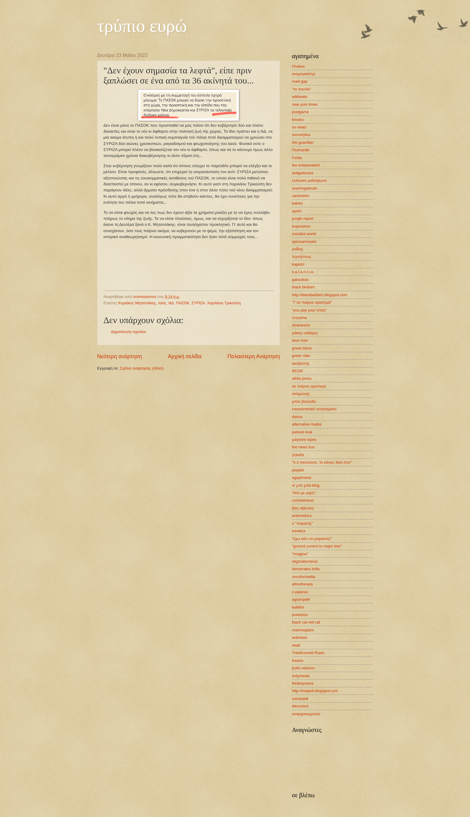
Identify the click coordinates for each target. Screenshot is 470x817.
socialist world (304, 234)
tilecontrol (300, 706)
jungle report (303, 218)
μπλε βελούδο (304, 401)
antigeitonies (303, 173)
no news (299, 127)
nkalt (296, 645)
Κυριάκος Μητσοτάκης (137, 303)
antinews (299, 637)
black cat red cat (306, 622)
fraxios (297, 660)
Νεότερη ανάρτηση (119, 356)
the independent (306, 165)
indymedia (301, 676)
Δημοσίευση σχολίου (128, 331)
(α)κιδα (298, 455)
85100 (297, 371)
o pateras (300, 592)
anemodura (301, 515)
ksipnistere (301, 226)
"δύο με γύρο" (304, 493)
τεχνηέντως (301, 256)
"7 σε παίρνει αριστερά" (312, 302)
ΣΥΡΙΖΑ (198, 303)
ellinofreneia (302, 584)
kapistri (298, 264)
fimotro (298, 119)
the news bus (303, 447)
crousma (299, 317)
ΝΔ (171, 303)
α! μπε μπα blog (306, 485)
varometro (300, 195)
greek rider (301, 355)
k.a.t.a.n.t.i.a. (303, 272)
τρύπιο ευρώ (142, 26)
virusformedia (303, 576)
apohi (297, 211)
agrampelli (301, 599)
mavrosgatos (303, 630)
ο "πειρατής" (302, 523)
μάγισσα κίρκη (304, 439)
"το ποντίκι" (301, 89)
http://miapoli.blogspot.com (315, 691)
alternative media (306, 424)
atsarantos (301, 325)
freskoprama (303, 683)
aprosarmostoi (304, 241)
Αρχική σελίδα (184, 356)
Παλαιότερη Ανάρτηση (254, 356)
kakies (297, 203)
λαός (162, 303)
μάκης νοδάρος (305, 333)
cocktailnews (303, 500)
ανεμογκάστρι (303, 74)
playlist (298, 470)
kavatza (298, 531)
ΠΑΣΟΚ (182, 303)
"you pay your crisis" (309, 310)
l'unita (297, 157)
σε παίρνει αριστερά (309, 386)
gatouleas (300, 279)
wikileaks (300, 96)
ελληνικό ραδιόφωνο (309, 180)
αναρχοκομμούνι (306, 714)
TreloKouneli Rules (308, 652)
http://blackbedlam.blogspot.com (319, 295)
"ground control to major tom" (317, 546)
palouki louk (302, 432)
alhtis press (301, 378)
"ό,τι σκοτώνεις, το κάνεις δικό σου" (322, 462)
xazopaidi (300, 698)
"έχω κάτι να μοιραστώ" (312, 538)
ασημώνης (301, 393)
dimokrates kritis (306, 569)
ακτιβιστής (301, 363)
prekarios (300, 614)
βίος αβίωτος (303, 508)
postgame (300, 112)
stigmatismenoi (305, 561)
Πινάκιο (298, 66)
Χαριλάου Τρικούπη (224, 303)
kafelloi (298, 607)
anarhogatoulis (304, 188)
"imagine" (300, 554)
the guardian (303, 142)
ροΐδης (297, 249)
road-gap (300, 81)
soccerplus (301, 134)
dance (297, 416)
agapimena (301, 477)
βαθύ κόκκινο (303, 668)
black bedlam (303, 287)
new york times (305, 104)
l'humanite (300, 150)
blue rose (300, 340)
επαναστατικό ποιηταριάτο (314, 409)
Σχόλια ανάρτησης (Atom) (142, 368)
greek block (302, 348)
